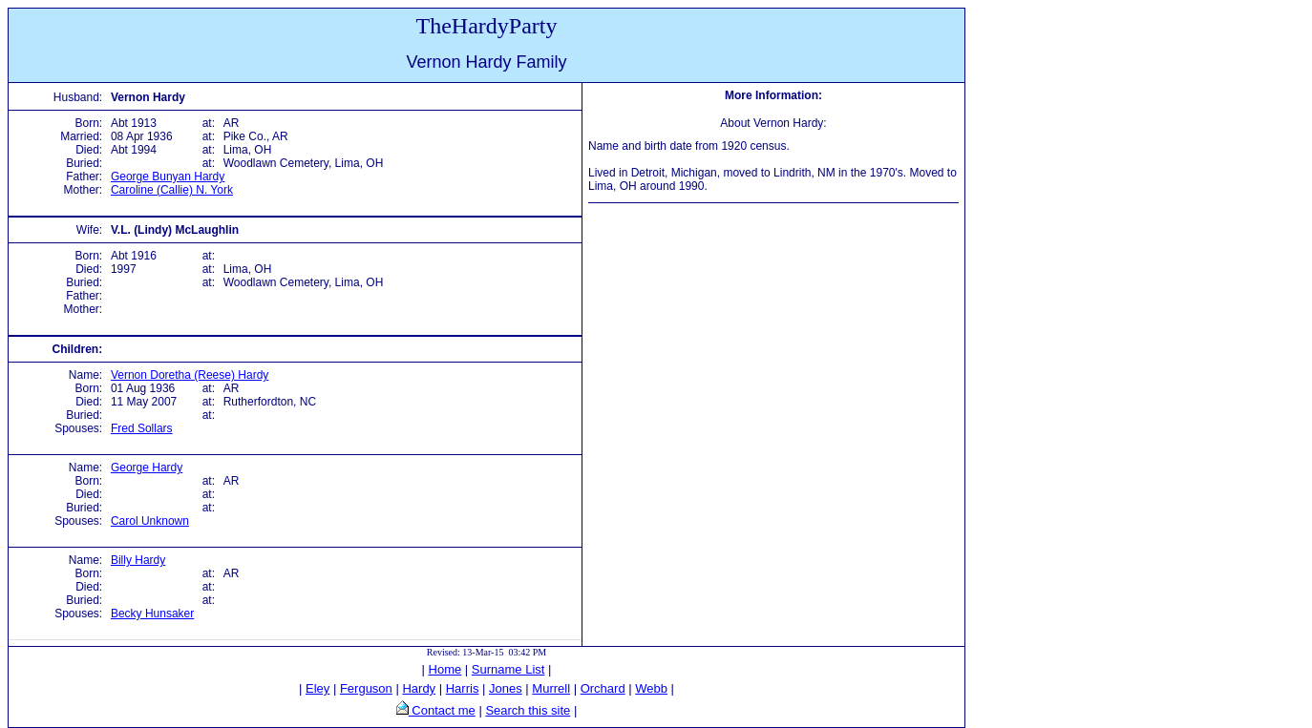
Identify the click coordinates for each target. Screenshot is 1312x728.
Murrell (551, 688)
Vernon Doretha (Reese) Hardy (189, 375)
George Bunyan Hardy (167, 176)
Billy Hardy (138, 560)
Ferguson (366, 688)
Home (445, 669)
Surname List (508, 669)
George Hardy (146, 467)
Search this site (527, 710)
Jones (505, 688)
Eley (317, 688)
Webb (651, 688)
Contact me (442, 710)
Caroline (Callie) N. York (172, 190)
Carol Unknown (150, 521)
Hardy (418, 688)
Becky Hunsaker (152, 613)
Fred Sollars (142, 428)
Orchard (603, 688)
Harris (462, 688)
